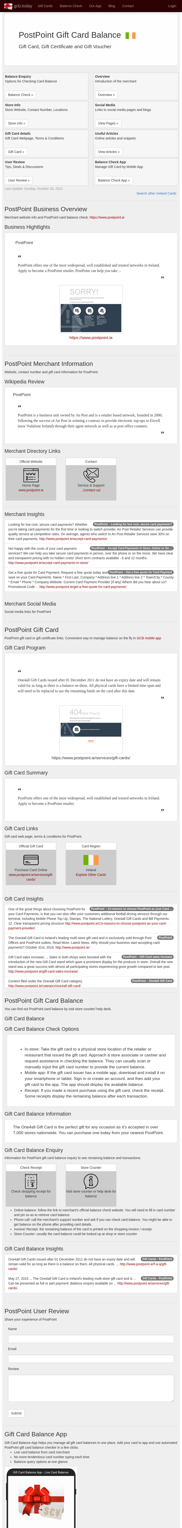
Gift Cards (45, 6)
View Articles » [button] (109, 152)
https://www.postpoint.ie (107, 217)
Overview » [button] (106, 95)
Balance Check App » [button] (114, 180)
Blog (112, 6)
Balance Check (71, 6)
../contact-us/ (91, 490)
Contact (128, 6)
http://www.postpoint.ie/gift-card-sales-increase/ (43, 971)
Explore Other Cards (91, 875)
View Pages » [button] (108, 123)
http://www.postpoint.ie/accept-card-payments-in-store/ (48, 563)
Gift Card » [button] (16, 152)
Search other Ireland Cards (156, 193)
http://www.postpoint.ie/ (72, 947)
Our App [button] (95, 6)
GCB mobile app (149, 638)
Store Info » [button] (16, 123)
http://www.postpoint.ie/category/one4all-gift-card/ (44, 986)
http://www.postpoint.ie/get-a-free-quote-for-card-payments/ (83, 587)
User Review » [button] (19, 180)
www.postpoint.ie (30, 490)
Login (172, 6)
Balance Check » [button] (20, 95)
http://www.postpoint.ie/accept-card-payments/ (73, 539)
